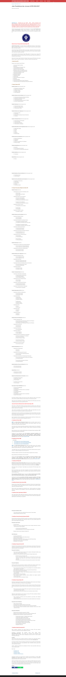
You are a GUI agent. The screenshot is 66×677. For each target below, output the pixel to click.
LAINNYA (13, 3)
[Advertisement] (26, 16)
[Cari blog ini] (53, 2)
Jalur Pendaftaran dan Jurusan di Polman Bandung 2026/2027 (22, 442)
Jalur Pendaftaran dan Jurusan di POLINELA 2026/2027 (21, 441)
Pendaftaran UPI (16, 651)
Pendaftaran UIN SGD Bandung (18, 653)
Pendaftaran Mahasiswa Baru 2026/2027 (20, 1)
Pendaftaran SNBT (37, 458)
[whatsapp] (20, 667)
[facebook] (14, 667)
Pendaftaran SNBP (26, 436)
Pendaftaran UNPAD (17, 652)
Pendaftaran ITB (16, 650)
